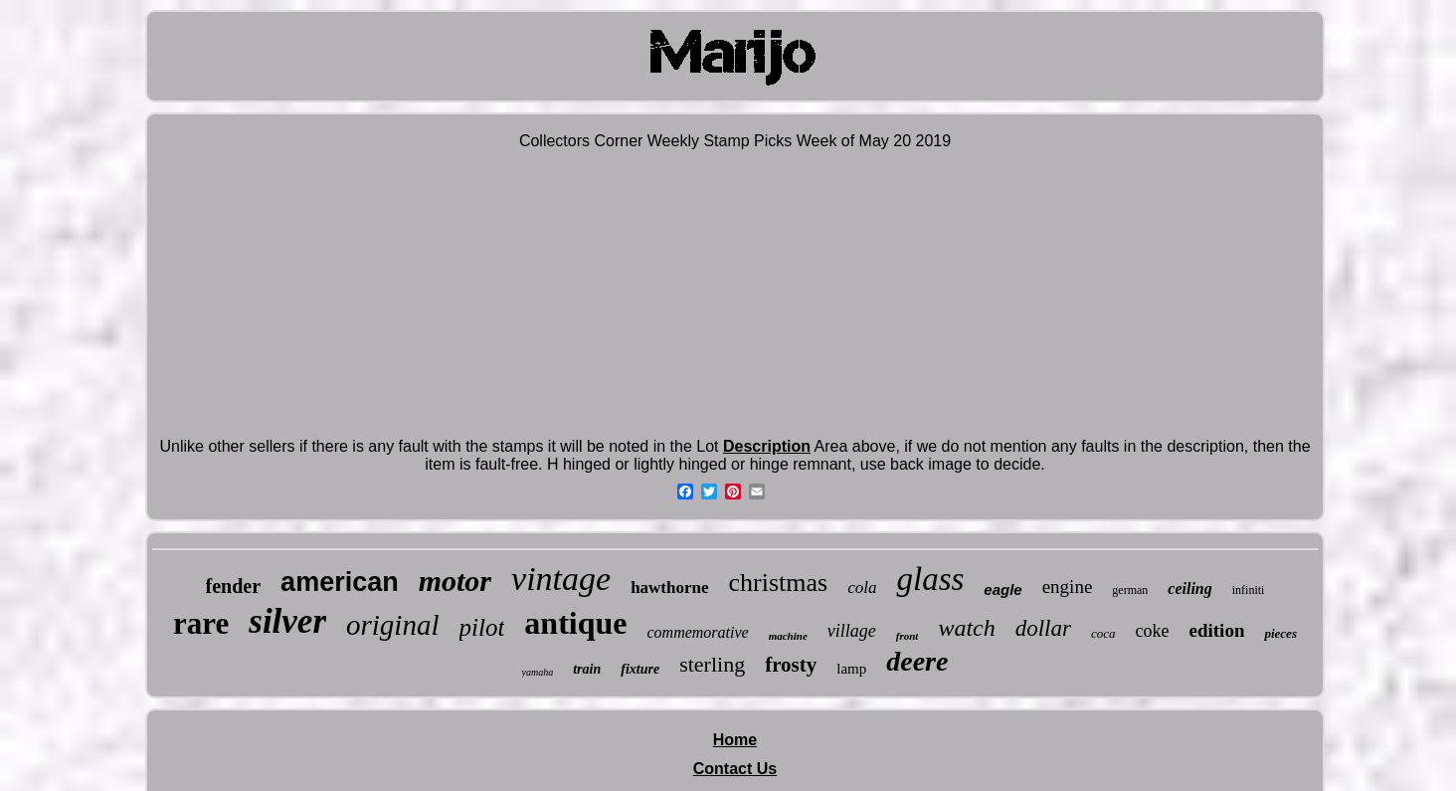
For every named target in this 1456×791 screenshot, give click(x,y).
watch (966, 628)
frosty (791, 665)
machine (788, 636)
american (339, 582)
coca (1103, 633)
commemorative (697, 632)
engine (1067, 586)
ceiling (1189, 588)
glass (930, 579)
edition (1217, 630)
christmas (778, 582)
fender (234, 586)
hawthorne (669, 587)
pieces (1280, 633)
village (851, 631)
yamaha (538, 672)
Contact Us (735, 768)
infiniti (1248, 590)
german (1130, 590)
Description (767, 446)
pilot (482, 627)
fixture (640, 669)
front (907, 636)
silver (287, 621)
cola (861, 587)
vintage (561, 578)
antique (575, 623)
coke (1153, 631)
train (587, 669)
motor (455, 580)
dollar (1043, 628)
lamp (851, 669)
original (392, 625)
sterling (712, 664)
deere (917, 661)
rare (201, 623)
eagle (1002, 589)
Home (735, 739)
